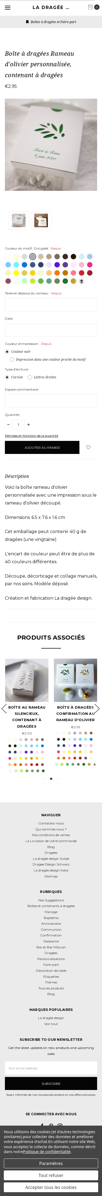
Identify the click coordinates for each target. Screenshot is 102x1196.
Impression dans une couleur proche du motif (50, 359)
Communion (51, 929)
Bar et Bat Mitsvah (51, 947)
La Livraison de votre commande (51, 841)
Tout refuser (51, 1175)
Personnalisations (51, 959)
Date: (9, 318)
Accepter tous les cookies (51, 1187)
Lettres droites (45, 377)
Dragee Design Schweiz (51, 864)
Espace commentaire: (22, 389)
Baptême (51, 918)
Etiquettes (51, 976)
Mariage (51, 912)
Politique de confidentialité (47, 1151)
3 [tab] (57, 779)
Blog (51, 847)
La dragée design (51, 1018)
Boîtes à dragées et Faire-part (51, 22)
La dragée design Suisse (51, 858)
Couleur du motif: (33, 248)
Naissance (51, 941)
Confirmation (51, 935)
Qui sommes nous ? (51, 829)
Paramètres (51, 1163)
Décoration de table (51, 970)
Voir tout (51, 1024)
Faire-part (51, 965)
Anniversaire (51, 923)
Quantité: (12, 415)
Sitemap (51, 876)
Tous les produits (51, 988)
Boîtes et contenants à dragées (51, 906)
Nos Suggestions (51, 900)
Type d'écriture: (17, 369)
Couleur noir (21, 351)
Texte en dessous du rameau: (33, 293)
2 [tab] (51, 779)
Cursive (17, 377)
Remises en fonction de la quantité (31, 436)
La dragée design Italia (51, 870)
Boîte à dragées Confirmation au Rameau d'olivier (75, 713)
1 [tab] (45, 779)
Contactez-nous (51, 823)
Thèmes (51, 982)
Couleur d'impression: (28, 344)
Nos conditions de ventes (51, 835)
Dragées (51, 853)
